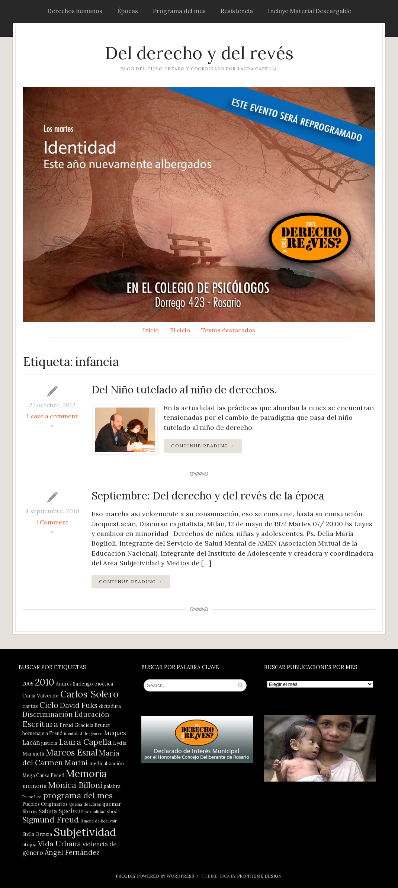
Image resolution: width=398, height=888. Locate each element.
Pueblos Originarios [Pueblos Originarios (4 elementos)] (45, 804)
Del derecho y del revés (199, 53)
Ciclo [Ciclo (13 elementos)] (48, 705)
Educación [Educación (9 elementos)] (91, 714)
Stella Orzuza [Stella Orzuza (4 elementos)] (37, 834)
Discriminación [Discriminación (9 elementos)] (47, 714)
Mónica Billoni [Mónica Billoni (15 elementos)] (75, 785)
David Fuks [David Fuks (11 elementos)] (78, 705)
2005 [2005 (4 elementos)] (27, 684)
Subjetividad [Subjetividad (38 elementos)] (85, 832)
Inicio (151, 330)
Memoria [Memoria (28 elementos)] (86, 773)
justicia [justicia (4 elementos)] (49, 743)
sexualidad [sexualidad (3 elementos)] (95, 811)
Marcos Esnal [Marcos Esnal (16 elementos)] (71, 752)
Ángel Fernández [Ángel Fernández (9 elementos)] (72, 852)
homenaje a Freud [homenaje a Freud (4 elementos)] (42, 733)
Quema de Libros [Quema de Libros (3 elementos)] (85, 804)
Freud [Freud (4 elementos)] (66, 725)
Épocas (127, 11)
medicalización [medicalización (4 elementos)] (106, 763)
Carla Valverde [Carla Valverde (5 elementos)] (40, 695)
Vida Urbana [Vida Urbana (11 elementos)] (59, 843)
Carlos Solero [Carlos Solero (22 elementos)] (89, 694)
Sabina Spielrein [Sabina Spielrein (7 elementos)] (61, 811)
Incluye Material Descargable (309, 11)
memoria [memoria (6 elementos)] (34, 785)
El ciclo (180, 330)
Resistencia (237, 11)
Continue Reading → (203, 445)
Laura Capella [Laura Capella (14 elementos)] (85, 742)
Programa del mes (179, 11)
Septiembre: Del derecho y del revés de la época (208, 495)
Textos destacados (228, 330)
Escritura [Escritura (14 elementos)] (40, 724)
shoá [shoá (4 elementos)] (112, 811)
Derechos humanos (74, 11)
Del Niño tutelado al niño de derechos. (184, 389)
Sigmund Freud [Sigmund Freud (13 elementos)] (50, 820)
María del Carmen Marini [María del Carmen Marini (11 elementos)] (70, 757)
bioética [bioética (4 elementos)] (103, 684)
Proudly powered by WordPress (155, 876)
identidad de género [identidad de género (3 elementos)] (83, 733)
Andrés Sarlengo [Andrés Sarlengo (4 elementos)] (74, 684)
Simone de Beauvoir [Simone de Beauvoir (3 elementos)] (98, 821)
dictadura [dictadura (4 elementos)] (110, 706)
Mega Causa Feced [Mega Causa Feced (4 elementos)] (43, 775)
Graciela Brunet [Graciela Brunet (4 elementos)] (92, 725)
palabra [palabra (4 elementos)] (112, 786)
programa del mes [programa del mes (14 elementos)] (78, 795)
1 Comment (52, 522)
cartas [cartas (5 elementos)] (30, 706)
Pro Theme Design (259, 876)
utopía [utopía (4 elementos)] (29, 844)
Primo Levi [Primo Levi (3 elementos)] (32, 796)
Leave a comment (52, 416)
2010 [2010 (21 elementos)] (44, 682)
